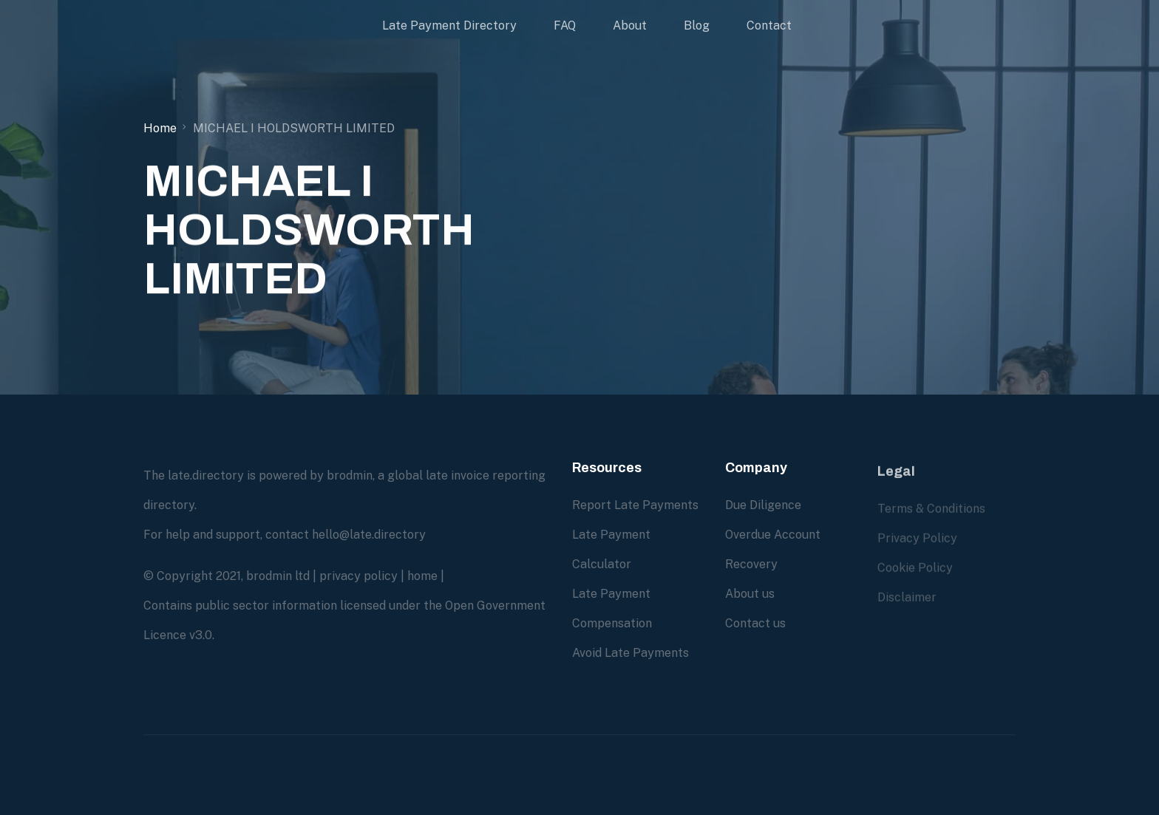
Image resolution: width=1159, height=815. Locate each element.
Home (160, 128)
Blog (697, 25)
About (630, 25)
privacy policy (358, 576)
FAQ (565, 25)
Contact (769, 25)
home (422, 576)
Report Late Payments (635, 505)
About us (750, 594)
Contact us (755, 623)
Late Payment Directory (449, 25)
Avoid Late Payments (630, 653)
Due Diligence (763, 505)
